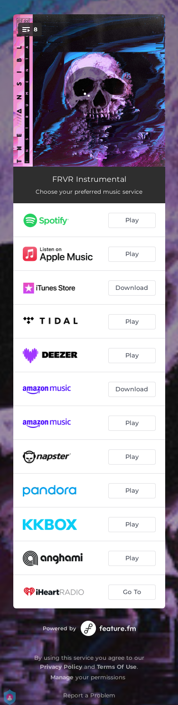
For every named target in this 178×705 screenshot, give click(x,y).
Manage (62, 677)
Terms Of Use (117, 666)
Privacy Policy (61, 666)
